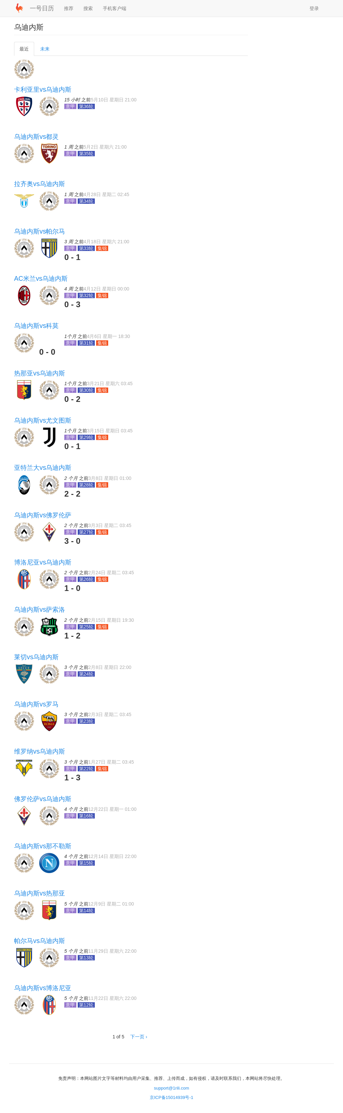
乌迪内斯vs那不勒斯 (42, 846)
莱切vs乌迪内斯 (36, 657)
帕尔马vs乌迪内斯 (39, 940)
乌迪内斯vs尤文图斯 (42, 420)
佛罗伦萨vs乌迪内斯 (42, 798)
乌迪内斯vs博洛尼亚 (42, 988)
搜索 (88, 8)
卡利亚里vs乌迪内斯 (42, 89)
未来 (45, 49)
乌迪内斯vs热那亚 (39, 893)
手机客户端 (114, 8)
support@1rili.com (171, 1088)
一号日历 (42, 8)
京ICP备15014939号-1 (171, 1097)
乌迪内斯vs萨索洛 (39, 609)
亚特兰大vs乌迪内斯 (42, 467)
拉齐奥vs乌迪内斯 (39, 183)
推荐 (68, 8)
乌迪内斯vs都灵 (36, 136)
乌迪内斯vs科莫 (36, 325)
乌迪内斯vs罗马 (36, 704)
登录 (314, 8)
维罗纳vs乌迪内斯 (39, 751)
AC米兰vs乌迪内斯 (41, 278)
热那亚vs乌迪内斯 (39, 373)
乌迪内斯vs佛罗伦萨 (42, 515)
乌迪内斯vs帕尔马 (39, 231)
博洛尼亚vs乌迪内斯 (42, 562)
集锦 (102, 248)
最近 (26, 51)
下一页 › (138, 1036)
